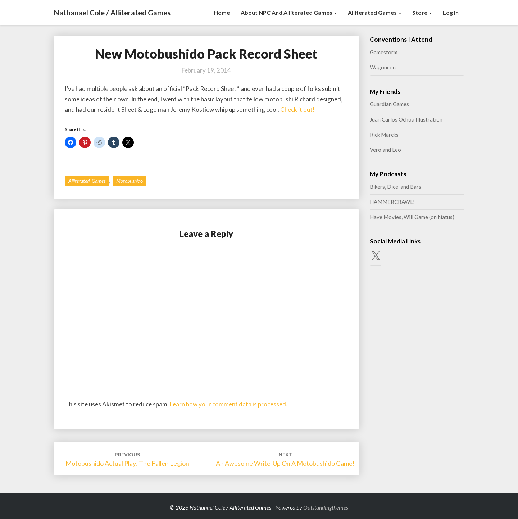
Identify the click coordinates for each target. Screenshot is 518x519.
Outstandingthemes (325, 507)
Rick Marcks (384, 134)
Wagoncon (383, 67)
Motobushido (129, 181)
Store (422, 12)
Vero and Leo (385, 149)
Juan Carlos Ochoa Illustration (406, 119)
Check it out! (297, 109)
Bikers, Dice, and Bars (395, 186)
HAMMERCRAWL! (392, 202)
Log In (451, 12)
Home (222, 12)
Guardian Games (389, 104)
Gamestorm (383, 52)
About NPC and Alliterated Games (289, 12)
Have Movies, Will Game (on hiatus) (412, 217)
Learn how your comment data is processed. (228, 404)
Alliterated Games (374, 12)
